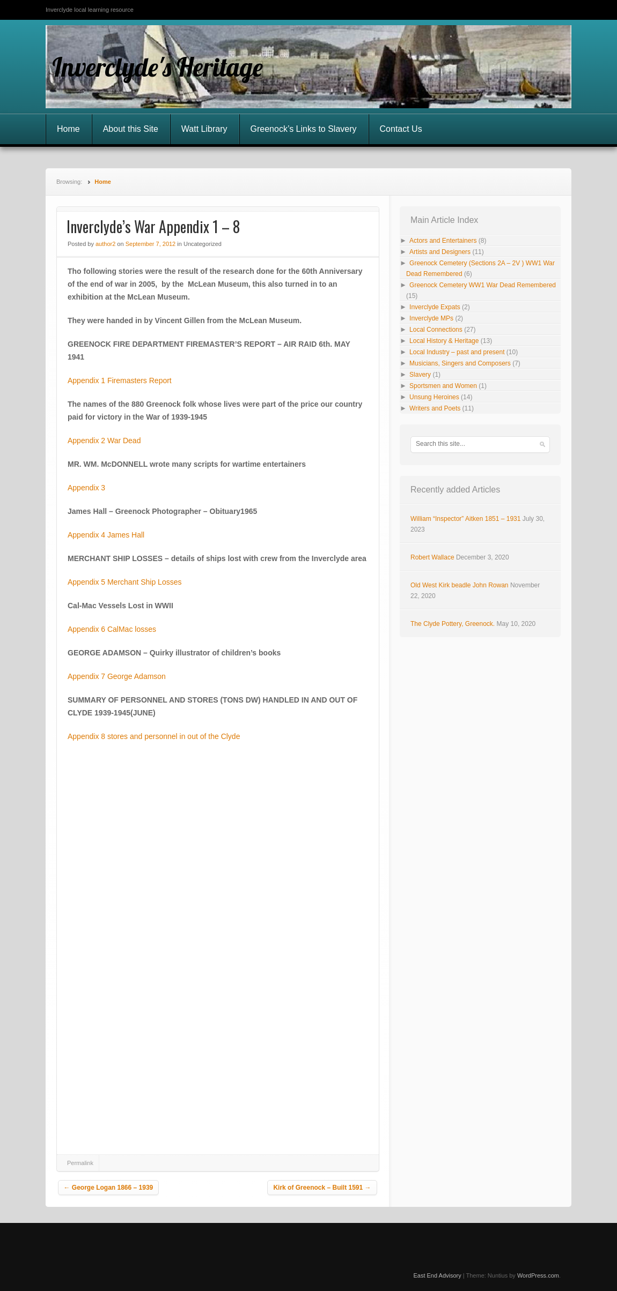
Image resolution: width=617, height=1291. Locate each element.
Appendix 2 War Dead (104, 440)
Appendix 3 (86, 487)
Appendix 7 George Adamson (117, 676)
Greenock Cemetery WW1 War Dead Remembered (482, 285)
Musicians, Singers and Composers (460, 363)
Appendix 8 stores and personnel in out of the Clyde (154, 736)
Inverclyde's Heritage (157, 67)
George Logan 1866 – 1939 (108, 1187)
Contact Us (401, 128)
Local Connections (435, 329)
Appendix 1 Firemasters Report (120, 380)
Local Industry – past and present (456, 352)
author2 (105, 244)
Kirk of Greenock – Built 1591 (322, 1187)
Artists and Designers (440, 252)
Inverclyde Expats (434, 307)
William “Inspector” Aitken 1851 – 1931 (465, 519)
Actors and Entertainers (442, 240)
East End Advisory (437, 1275)
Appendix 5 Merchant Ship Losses (124, 582)
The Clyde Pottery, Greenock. (452, 624)
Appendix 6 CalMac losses (112, 629)
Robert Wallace (432, 557)
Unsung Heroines (434, 397)
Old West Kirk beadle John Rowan (459, 585)
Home (68, 128)
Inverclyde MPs (431, 318)
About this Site (130, 128)
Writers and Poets (434, 408)
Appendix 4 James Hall (106, 535)
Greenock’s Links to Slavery (304, 128)
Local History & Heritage (444, 341)
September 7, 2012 (151, 244)
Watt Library (204, 128)
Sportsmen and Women (443, 386)
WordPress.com (538, 1275)
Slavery (420, 374)
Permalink (80, 1163)
